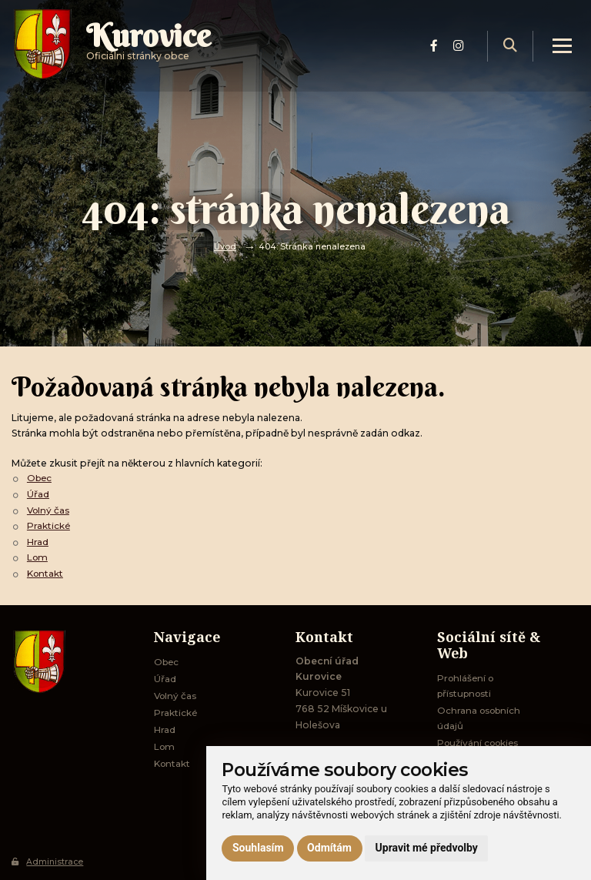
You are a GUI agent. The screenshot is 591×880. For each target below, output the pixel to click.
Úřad (38, 494)
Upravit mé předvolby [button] (427, 848)
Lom (38, 555)
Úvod (225, 246)
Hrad (37, 540)
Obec (40, 477)
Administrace (48, 861)
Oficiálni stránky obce (154, 49)
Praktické (49, 524)
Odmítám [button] (329, 848)
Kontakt (46, 571)
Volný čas (49, 509)
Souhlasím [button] (258, 848)
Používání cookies (480, 743)
